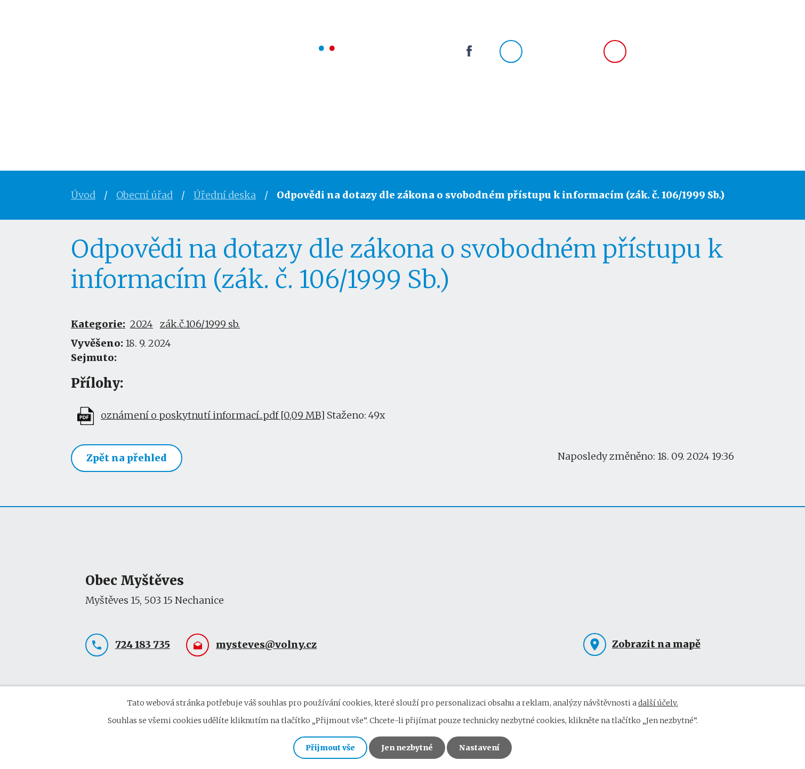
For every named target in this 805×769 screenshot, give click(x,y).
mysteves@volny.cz (683, 52)
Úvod (88, 110)
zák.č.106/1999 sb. (200, 324)
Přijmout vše (330, 747)
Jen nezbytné (407, 747)
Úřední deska (225, 195)
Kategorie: (98, 324)
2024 (141, 324)
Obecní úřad (173, 110)
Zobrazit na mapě (656, 644)
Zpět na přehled (126, 458)
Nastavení (479, 747)
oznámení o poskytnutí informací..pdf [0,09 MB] (213, 415)
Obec (258, 110)
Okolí (395, 110)
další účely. (658, 703)
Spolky (325, 110)
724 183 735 (556, 52)
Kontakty (472, 110)
